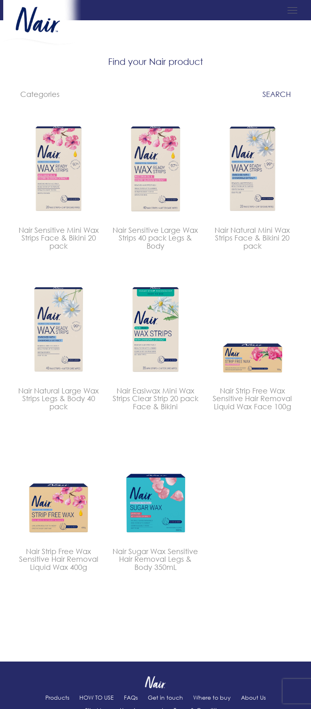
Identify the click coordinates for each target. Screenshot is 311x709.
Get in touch (165, 697)
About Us (253, 697)
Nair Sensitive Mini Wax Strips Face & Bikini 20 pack (59, 238)
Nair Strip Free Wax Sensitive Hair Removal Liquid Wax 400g (58, 559)
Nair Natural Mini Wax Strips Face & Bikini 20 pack (252, 238)
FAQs (131, 697)
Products (57, 697)
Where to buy (212, 697)
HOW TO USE (96, 697)
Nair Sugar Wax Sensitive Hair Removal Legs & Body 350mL (155, 559)
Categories (40, 94)
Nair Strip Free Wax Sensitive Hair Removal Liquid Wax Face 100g (252, 398)
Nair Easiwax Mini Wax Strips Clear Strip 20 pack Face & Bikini (155, 398)
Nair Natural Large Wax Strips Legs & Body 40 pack (58, 398)
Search (276, 94)
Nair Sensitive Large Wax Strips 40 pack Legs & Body (155, 238)
